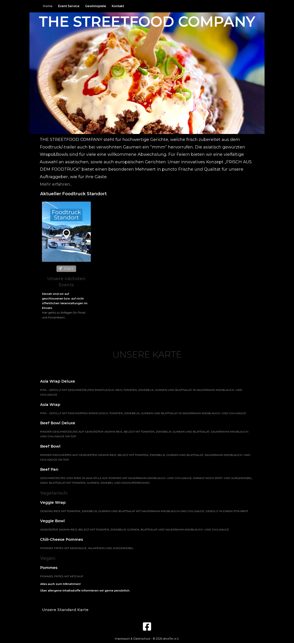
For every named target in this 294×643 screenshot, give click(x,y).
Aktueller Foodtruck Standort (73, 193)
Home (47, 6)
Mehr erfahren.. (56, 184)
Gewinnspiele (95, 6)
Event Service (69, 6)
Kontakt (118, 6)
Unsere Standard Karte (65, 609)
